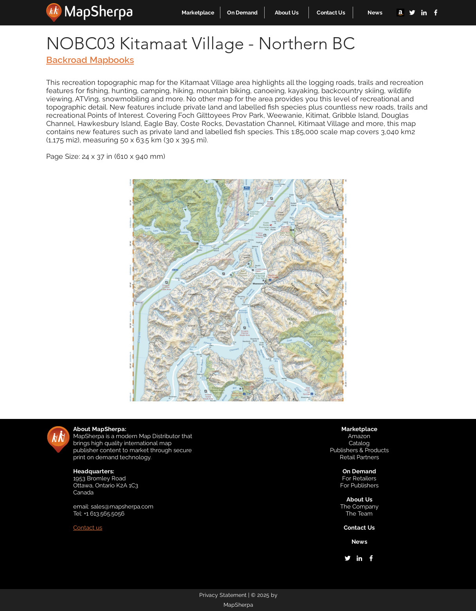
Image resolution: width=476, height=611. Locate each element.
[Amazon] (400, 12)
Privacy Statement (223, 595)
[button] (198, 12)
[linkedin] (424, 12)
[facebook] (436, 12)
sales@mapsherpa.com (122, 506)
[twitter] (412, 12)
